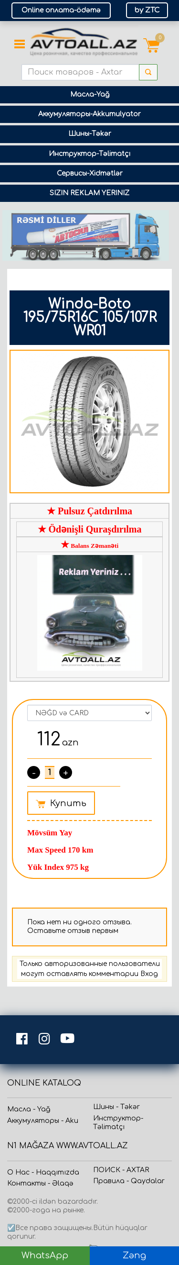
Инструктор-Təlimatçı (89, 153)
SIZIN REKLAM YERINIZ (89, 193)
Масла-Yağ (89, 94)
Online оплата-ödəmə (61, 10)
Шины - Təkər (116, 1106)
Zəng (134, 1255)
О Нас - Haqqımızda (43, 1172)
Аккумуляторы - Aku (42, 1120)
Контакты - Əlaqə (40, 1183)
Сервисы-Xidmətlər (90, 173)
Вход (149, 973)
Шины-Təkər (89, 133)
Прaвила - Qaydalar (129, 1181)
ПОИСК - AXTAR (121, 1170)
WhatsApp (44, 1255)
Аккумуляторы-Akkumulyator (89, 114)
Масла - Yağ (28, 1109)
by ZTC (147, 10)
